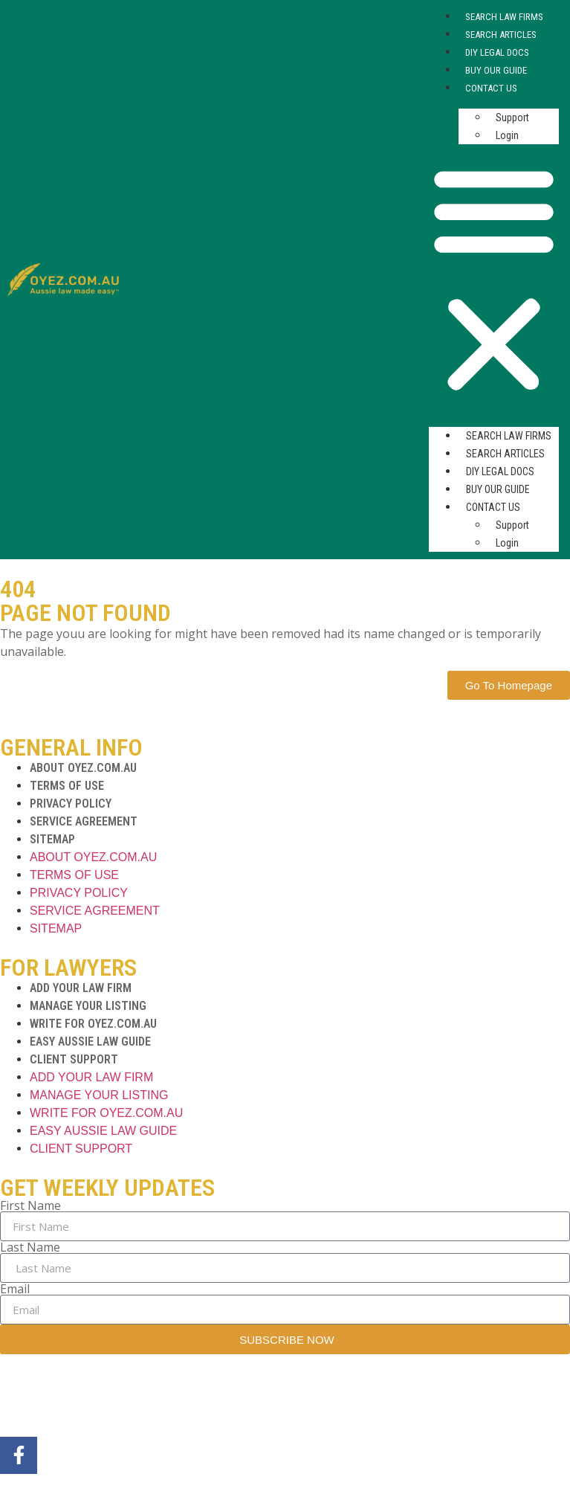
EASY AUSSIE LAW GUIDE (90, 1041)
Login (507, 135)
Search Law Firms (504, 16)
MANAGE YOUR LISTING (88, 1006)
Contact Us (491, 88)
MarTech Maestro (232, 1399)
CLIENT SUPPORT (74, 1059)
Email (15, 1289)
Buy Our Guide (496, 70)
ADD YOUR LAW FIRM (81, 988)
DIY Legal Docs (497, 52)
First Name (30, 1205)
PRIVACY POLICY (70, 803)
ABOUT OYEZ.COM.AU (83, 768)
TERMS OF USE (67, 786)
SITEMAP (52, 839)
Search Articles (501, 34)
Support (512, 117)
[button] (494, 279)
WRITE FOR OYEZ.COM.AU (93, 1024)
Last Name (30, 1247)
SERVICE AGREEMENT (83, 821)
